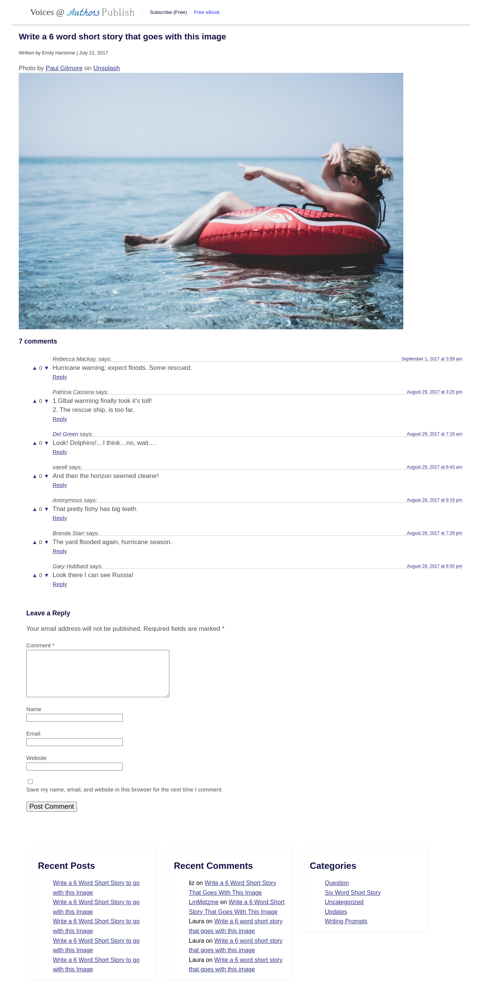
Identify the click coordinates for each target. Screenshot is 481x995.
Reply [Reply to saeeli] (60, 485)
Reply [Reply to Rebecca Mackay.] (60, 377)
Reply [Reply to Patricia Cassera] (60, 419)
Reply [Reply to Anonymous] (60, 518)
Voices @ (82, 12)
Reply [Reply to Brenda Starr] (60, 551)
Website (36, 767)
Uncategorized (344, 911)
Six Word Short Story (353, 902)
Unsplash (106, 68)
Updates (336, 921)
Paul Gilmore (64, 68)
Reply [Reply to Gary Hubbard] (60, 584)
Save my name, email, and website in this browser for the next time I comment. (124, 798)
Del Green (65, 434)
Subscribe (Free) (168, 12)
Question (337, 892)
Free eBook (207, 12)
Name (33, 718)
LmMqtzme (204, 911)
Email (33, 742)
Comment (40, 645)
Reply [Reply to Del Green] (60, 452)
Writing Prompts (346, 930)
